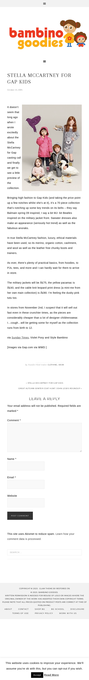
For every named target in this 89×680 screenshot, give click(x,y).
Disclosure (77, 609)
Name (11, 458)
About (8, 609)
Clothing (52, 365)
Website (12, 495)
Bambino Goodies (48, 34)
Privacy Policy (44, 613)
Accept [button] (37, 675)
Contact (23, 609)
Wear (61, 365)
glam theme (46, 589)
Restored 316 (63, 589)
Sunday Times (20, 337)
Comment (14, 420)
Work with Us (68, 613)
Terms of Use (20, 613)
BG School (57, 609)
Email (11, 477)
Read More (51, 674)
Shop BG (40, 609)
